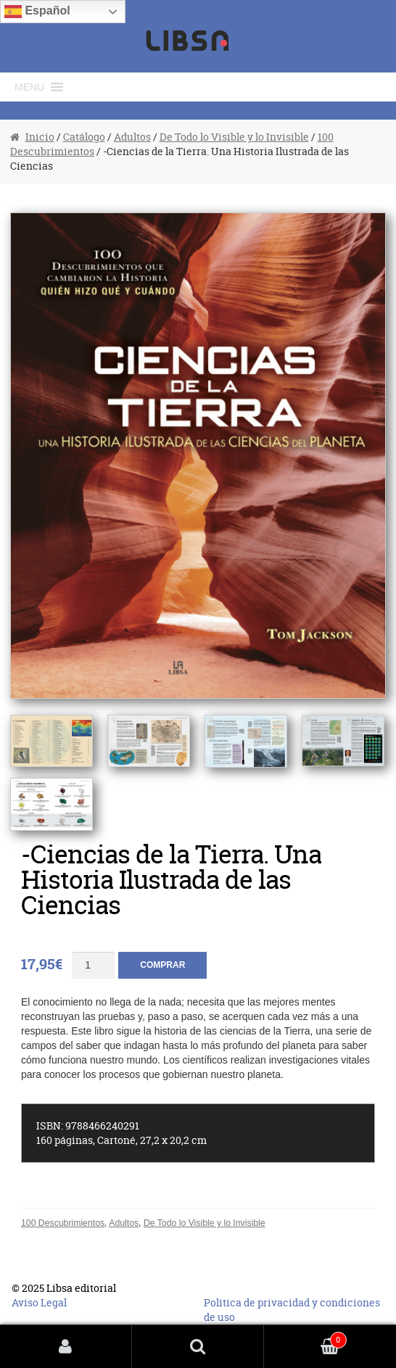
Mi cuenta (66, 1346)
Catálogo (84, 137)
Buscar (198, 1346)
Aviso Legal (39, 1302)
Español (37, 11)
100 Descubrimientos (62, 1223)
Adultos (132, 137)
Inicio (39, 137)
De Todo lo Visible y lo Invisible (234, 137)
